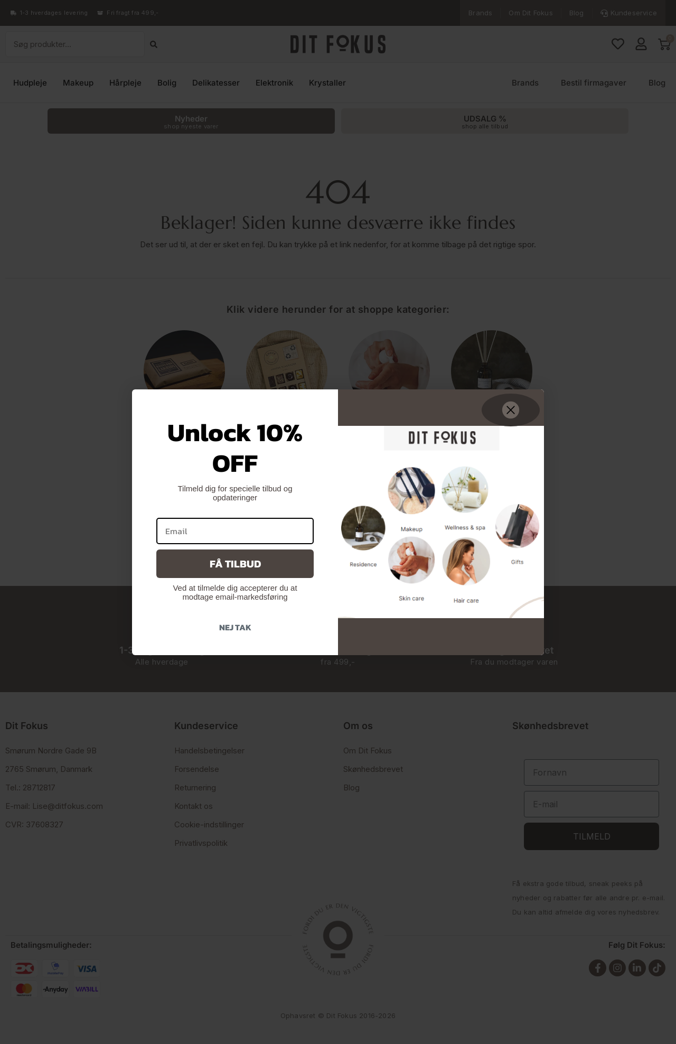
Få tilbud (235, 564)
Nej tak (235, 627)
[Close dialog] (511, 410)
